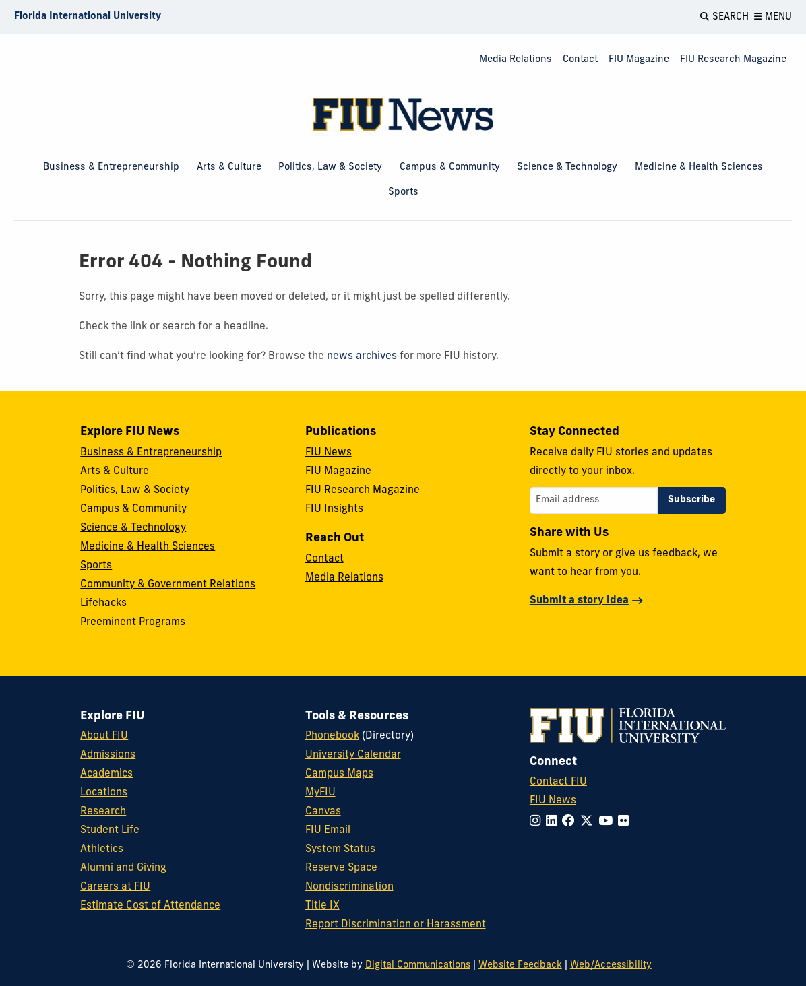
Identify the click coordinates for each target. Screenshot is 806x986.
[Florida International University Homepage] (87, 16)
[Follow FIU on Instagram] (538, 822)
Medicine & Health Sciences (699, 167)
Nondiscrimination (349, 887)
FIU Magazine (639, 60)
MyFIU (320, 792)
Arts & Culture (229, 167)
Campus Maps (339, 773)
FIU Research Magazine (733, 60)
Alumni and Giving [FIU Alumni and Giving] (123, 868)
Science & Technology (567, 167)
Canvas (323, 811)
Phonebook (332, 736)
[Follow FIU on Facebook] (571, 822)
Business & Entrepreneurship (111, 167)
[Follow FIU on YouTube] (608, 822)
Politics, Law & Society (330, 167)
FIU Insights (334, 509)
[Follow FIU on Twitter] (589, 822)
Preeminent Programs (132, 622)
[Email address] (594, 500)
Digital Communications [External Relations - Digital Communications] (417, 965)
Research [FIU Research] (103, 811)
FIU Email (327, 830)
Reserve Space (341, 868)
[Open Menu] (773, 16)
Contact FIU (558, 782)
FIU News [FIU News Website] (553, 800)
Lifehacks (103, 603)
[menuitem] (515, 60)
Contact (580, 60)
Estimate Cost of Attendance (150, 905)
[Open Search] (724, 16)
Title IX (322, 905)
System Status (340, 849)
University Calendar (353, 755)
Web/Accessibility (611, 965)
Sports (403, 192)
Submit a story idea (579, 600)
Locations (103, 792)
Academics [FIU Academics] (106, 773)
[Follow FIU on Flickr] (626, 822)
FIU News (328, 452)
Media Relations (515, 60)
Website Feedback (520, 965)
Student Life (110, 830)
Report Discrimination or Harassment (395, 924)
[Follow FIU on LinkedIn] (554, 822)
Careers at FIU (115, 887)
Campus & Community (450, 167)
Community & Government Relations (167, 584)
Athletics (101, 849)
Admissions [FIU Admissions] (107, 755)
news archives (362, 356)
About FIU (104, 736)
